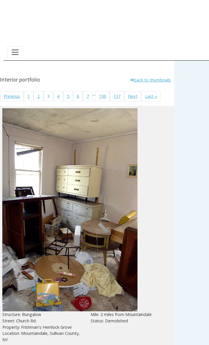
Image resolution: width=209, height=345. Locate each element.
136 (102, 96)
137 (116, 96)
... (94, 94)
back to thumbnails (150, 80)
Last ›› (151, 96)
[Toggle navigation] (15, 52)
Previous (12, 96)
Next (133, 96)
